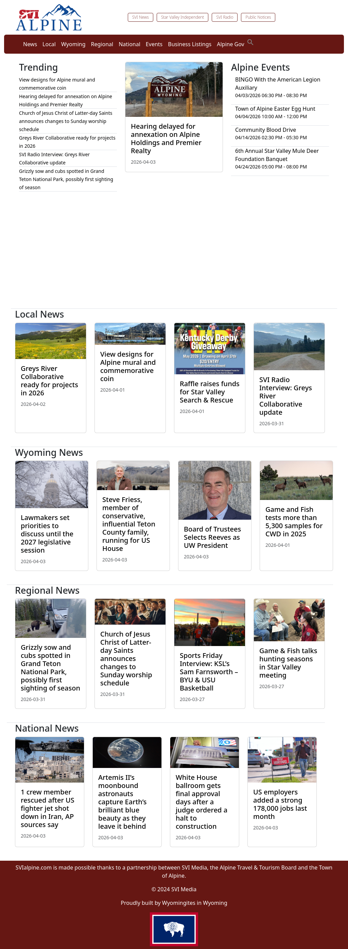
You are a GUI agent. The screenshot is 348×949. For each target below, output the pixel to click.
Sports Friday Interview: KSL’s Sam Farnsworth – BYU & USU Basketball (209, 672)
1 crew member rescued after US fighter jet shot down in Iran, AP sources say (47, 808)
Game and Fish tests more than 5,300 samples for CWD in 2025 (294, 521)
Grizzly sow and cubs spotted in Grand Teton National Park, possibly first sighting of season (66, 179)
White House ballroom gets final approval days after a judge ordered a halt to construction (201, 802)
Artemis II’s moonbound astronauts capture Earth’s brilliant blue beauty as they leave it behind (122, 802)
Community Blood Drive (265, 129)
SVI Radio (224, 17)
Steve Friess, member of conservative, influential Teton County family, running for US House (128, 524)
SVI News (140, 17)
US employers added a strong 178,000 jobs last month (280, 804)
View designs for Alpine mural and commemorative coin (128, 366)
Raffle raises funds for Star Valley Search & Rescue (210, 392)
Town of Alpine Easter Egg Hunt (275, 108)
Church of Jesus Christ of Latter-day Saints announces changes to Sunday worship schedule (65, 121)
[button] (250, 41)
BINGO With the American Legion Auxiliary (277, 83)
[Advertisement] (174, 252)
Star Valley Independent (182, 17)
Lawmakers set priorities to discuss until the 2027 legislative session (47, 534)
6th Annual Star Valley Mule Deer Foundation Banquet (277, 155)
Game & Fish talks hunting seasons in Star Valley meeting (288, 663)
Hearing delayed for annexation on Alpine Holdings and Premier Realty (166, 138)
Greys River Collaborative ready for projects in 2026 (49, 380)
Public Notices (258, 17)
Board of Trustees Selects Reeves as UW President (212, 537)
